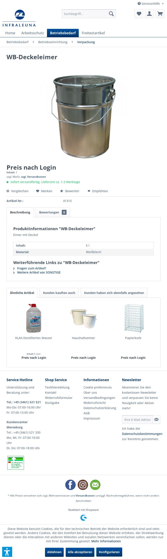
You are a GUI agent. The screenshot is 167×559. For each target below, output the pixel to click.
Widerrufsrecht (95, 403)
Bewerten (70, 191)
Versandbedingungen (99, 398)
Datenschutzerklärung (100, 408)
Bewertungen (53, 212)
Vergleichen (17, 191)
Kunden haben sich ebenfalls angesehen (114, 293)
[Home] (10, 33)
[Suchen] (111, 13)
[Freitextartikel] (93, 33)
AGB (87, 413)
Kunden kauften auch (59, 293)
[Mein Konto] (149, 13)
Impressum (92, 418)
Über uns (90, 392)
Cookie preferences (98, 387)
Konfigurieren (109, 552)
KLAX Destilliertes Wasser (33, 338)
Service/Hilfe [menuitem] (149, 4)
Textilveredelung (57, 387)
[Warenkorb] (160, 13)
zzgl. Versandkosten (33, 177)
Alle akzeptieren (80, 552)
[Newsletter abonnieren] (156, 419)
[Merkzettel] (138, 13)
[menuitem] (89, 13)
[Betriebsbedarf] (63, 33)
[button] (7, 552)
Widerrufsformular (58, 398)
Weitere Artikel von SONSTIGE (37, 272)
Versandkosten (85, 495)
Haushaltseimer (83, 338)
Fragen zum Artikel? (29, 268)
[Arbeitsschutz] (32, 33)
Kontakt (50, 392)
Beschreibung (20, 212)
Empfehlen (98, 191)
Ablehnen (54, 552)
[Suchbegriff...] (89, 13)
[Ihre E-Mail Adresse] (137, 419)
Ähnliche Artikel (22, 293)
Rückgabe (52, 403)
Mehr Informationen (106, 541)
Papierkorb (133, 338)
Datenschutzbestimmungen (142, 434)
